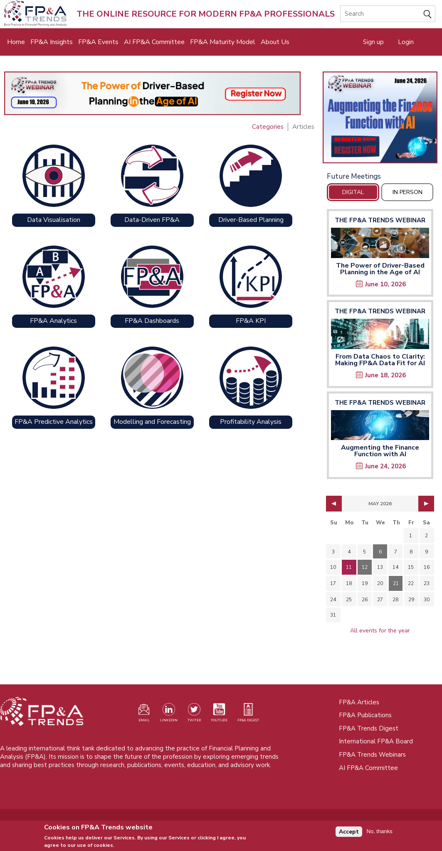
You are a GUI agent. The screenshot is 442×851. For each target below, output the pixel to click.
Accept (349, 834)
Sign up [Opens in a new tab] (373, 42)
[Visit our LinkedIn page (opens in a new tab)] (169, 714)
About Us (275, 42)
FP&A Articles (359, 702)
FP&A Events (98, 42)
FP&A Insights (51, 42)
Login (406, 42)
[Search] (387, 13)
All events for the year (380, 631)
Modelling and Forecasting (152, 421)
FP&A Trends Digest (368, 728)
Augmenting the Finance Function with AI (380, 451)
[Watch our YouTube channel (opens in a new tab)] (219, 714)
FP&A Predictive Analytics (54, 421)
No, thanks (380, 834)
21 (396, 583)
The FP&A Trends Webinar (380, 220)
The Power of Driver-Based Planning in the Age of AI (380, 269)
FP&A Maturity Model (222, 42)
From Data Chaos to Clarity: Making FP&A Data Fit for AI (380, 360)
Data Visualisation (53, 219)
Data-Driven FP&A (152, 219)
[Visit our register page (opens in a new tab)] (144, 714)
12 (365, 567)
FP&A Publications (365, 715)
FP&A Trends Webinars (372, 754)
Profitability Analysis (250, 421)
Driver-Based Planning (251, 219)
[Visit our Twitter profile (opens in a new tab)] (194, 714)
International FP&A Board (376, 741)
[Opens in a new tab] (380, 117)
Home (16, 42)
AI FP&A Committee (154, 42)
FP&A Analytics (53, 320)
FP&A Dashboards (152, 320)
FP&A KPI (251, 320)
